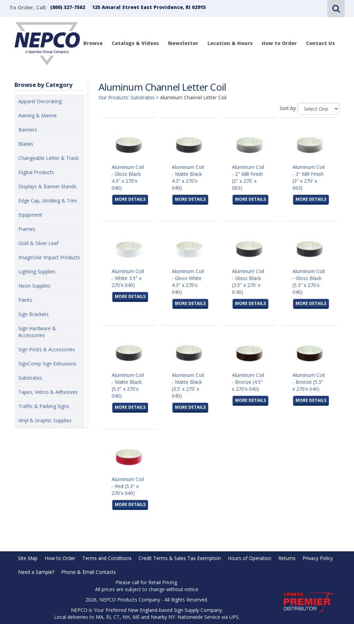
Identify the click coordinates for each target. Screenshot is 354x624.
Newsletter (183, 43)
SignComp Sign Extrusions (47, 363)
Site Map (28, 558)
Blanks (25, 144)
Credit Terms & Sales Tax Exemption (180, 558)
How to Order (279, 43)
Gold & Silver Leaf (38, 243)
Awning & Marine (37, 115)
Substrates (30, 377)
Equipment (30, 214)
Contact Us (320, 43)
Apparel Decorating (40, 101)
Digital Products (36, 172)
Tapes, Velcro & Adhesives (48, 392)
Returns (287, 558)
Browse (93, 43)
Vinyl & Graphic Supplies (45, 420)
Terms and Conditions (107, 558)
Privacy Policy (317, 558)
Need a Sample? (36, 572)
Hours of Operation (249, 558)
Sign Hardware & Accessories (37, 331)
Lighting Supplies (37, 271)
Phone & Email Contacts (88, 572)
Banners (27, 129)
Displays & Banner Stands (47, 186)
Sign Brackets (33, 314)
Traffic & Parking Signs (43, 406)
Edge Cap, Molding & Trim (47, 200)
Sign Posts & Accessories (46, 349)
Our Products (113, 97)
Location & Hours (230, 43)
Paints (25, 300)
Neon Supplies (34, 285)
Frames (26, 229)
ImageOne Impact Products (49, 257)
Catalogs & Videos (135, 43)
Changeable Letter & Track (48, 158)
